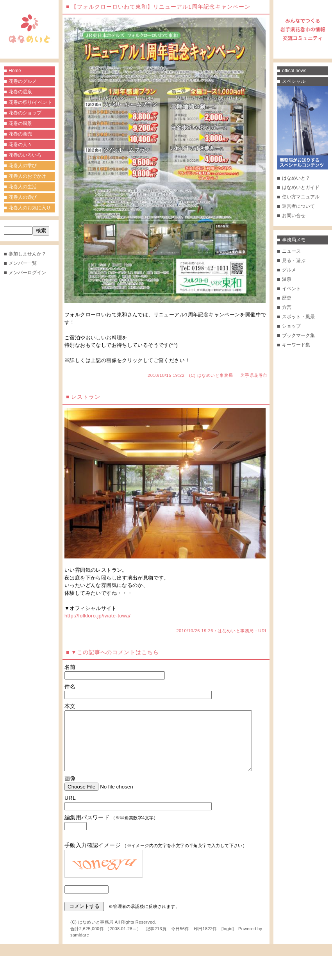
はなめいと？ (296, 178)
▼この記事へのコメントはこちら (115, 652)
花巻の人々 (20, 144)
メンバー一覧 (23, 263)
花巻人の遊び (23, 197)
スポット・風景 (298, 316)
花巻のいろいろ (25, 155)
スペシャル (293, 81)
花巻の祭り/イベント (30, 102)
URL (263, 630)
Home (15, 70)
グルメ (289, 270)
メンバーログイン (27, 272)
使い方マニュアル (301, 197)
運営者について (298, 206)
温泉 (286, 279)
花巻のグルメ (23, 81)
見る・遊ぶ (293, 260)
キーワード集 (296, 345)
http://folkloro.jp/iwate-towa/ (97, 616)
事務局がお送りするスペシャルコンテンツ (302, 127)
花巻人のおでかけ (27, 176)
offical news (294, 70)
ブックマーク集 (298, 335)
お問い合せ (293, 215)
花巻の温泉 (20, 92)
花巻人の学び (23, 165)
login (227, 940)
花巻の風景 (20, 123)
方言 (286, 307)
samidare (79, 946)
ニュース (291, 251)
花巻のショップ (25, 113)
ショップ (291, 326)
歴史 (286, 298)
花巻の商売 (20, 134)
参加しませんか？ (27, 254)
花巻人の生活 (23, 186)
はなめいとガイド (301, 187)
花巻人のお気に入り (30, 207)
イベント (291, 288)
